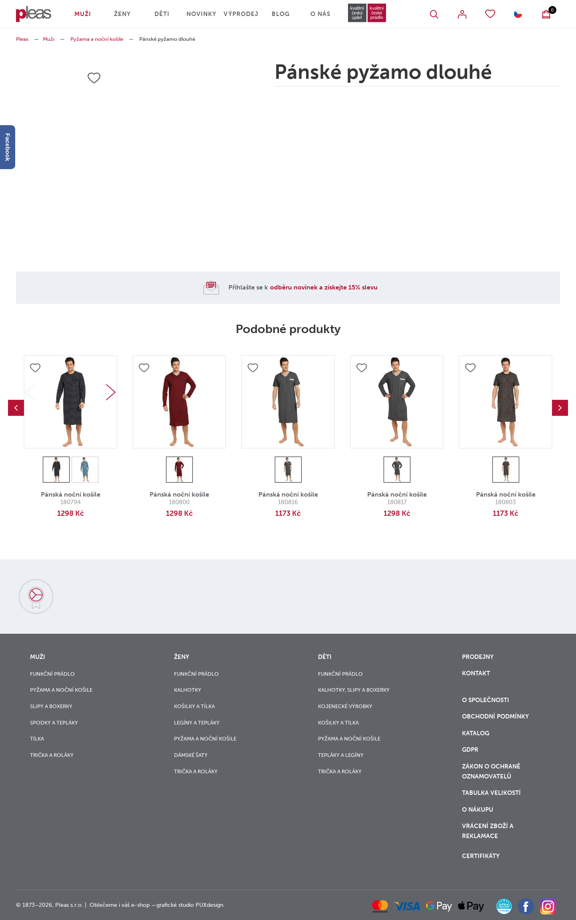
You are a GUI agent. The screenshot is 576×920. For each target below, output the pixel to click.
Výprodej (241, 14)
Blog (281, 14)
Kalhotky (187, 690)
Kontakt (476, 673)
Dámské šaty (191, 755)
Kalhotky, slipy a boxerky (354, 690)
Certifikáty (481, 856)
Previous (16, 408)
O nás (320, 14)
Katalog (476, 733)
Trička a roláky (52, 755)
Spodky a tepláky (54, 723)
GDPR (470, 749)
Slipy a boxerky (51, 706)
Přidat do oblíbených (35, 368)
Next (111, 392)
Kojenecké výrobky (345, 706)
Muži (82, 14)
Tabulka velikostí (492, 792)
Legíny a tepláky (197, 723)
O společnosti (486, 700)
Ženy (122, 14)
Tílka (37, 739)
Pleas (22, 39)
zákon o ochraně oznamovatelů (491, 771)
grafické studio (175, 905)
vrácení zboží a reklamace (488, 831)
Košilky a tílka (194, 706)
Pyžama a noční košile (96, 39)
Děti (162, 14)
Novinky (201, 14)
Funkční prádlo (52, 674)
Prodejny (478, 657)
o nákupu (477, 809)
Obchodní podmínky (495, 716)
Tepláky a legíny (341, 755)
